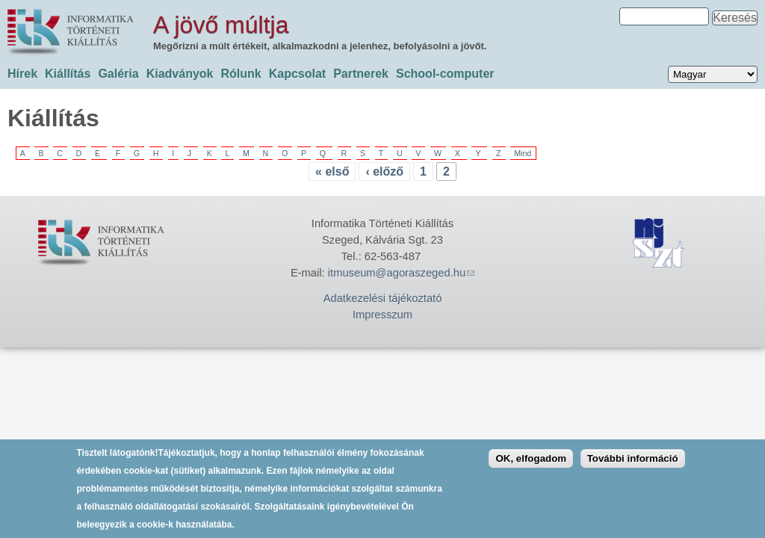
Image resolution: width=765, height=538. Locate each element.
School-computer (445, 73)
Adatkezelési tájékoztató (382, 298)
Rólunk (240, 73)
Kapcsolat (297, 73)
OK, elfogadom (530, 464)
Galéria (118, 73)
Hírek (22, 73)
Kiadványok (180, 73)
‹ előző (384, 171)
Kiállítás (67, 73)
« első (332, 171)
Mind (522, 153)
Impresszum (382, 315)
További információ (632, 464)
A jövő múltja (220, 24)
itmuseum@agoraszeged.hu (401, 273)
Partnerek (360, 73)
